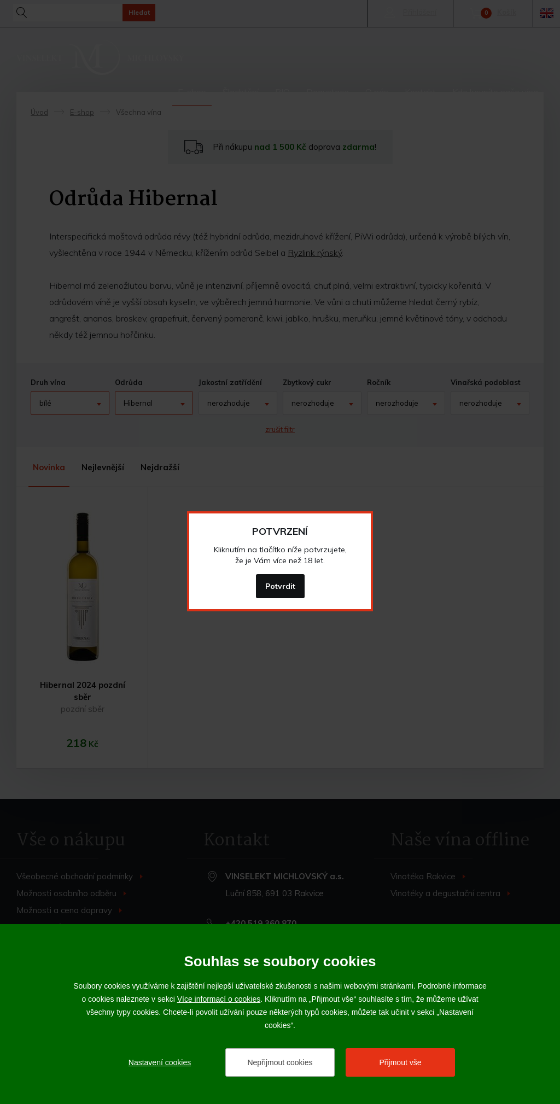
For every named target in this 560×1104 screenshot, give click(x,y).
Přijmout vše (400, 1062)
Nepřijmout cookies (279, 1062)
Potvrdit (280, 586)
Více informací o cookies (219, 999)
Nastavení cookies (160, 1062)
